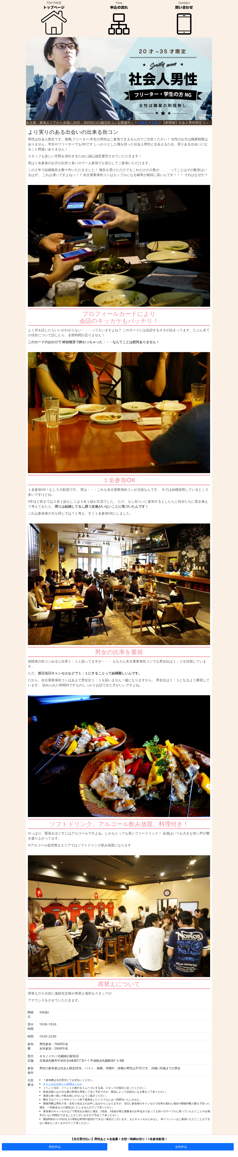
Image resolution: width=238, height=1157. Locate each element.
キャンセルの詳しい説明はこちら (62, 1084)
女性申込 (181, 1147)
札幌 (155, 122)
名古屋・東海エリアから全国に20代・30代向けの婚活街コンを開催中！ (80, 122)
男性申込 (55, 1147)
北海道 (143, 122)
